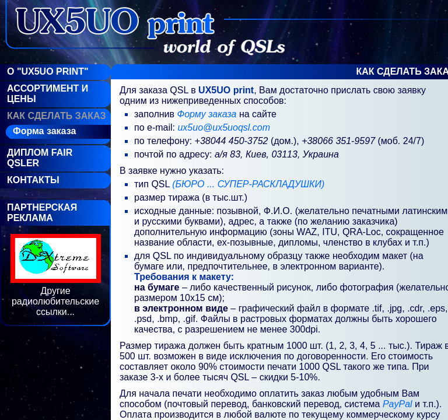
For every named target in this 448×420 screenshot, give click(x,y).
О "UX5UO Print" (48, 71)
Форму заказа (207, 114)
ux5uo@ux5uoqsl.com (223, 127)
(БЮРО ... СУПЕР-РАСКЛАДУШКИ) (248, 184)
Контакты (33, 180)
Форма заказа (44, 131)
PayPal (397, 404)
